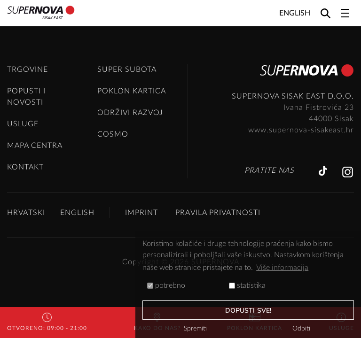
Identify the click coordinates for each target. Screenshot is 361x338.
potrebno (166, 285)
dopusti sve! (248, 310)
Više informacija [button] (282, 267)
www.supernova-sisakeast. (297, 130)
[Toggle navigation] (345, 13)
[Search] (325, 12)
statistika (247, 285)
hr (350, 130)
